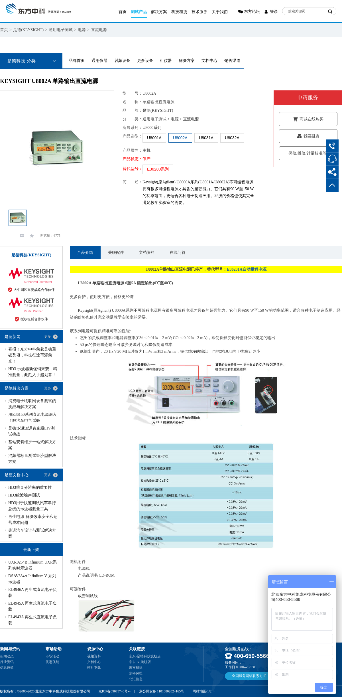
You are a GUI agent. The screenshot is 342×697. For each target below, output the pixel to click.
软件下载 (94, 668)
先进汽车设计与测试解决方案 (32, 533)
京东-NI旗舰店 (140, 662)
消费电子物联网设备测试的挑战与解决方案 (32, 404)
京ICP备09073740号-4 (115, 691)
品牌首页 (77, 60)
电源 (82, 30)
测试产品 (139, 12)
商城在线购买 (308, 119)
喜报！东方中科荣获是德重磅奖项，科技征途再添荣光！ (32, 355)
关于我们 (220, 12)
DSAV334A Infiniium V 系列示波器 (32, 579)
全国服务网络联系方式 (249, 676)
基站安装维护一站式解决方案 (32, 445)
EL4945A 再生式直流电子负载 (32, 606)
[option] (57, 148)
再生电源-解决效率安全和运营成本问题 (33, 519)
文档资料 (147, 252)
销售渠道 (232, 60)
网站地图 (199, 691)
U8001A (154, 137)
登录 (274, 11)
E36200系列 (158, 169)
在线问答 (178, 252)
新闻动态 (7, 656)
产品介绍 (85, 252)
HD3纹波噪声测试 (24, 495)
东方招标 (135, 668)
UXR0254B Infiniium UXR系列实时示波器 (32, 565)
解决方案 (159, 12)
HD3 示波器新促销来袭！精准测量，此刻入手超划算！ (32, 372)
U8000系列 (151, 127)
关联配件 (116, 252)
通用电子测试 (61, 30)
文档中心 (209, 60)
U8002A (180, 137)
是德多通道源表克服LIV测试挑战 (31, 431)
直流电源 (99, 30)
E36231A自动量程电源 (246, 269)
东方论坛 (252, 11)
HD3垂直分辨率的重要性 (30, 487)
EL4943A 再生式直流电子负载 (32, 620)
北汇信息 (135, 679)
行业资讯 (7, 662)
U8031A (206, 137)
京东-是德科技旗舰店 (145, 656)
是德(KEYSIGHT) (28, 30)
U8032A (232, 137)
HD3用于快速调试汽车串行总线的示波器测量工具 (32, 506)
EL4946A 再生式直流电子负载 (32, 592)
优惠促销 (52, 662)
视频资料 (94, 656)
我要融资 (308, 136)
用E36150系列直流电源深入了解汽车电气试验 (32, 417)
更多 (47, 337)
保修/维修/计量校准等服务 (308, 153)
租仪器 (166, 60)
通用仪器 (99, 60)
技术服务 (199, 12)
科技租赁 (179, 12)
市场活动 (52, 656)
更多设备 (145, 60)
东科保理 (135, 673)
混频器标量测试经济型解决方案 (32, 458)
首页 (123, 12)
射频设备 (122, 60)
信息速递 (7, 668)
